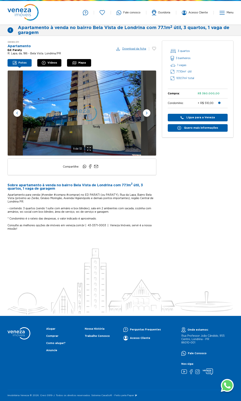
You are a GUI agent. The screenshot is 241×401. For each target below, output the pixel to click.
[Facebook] (191, 372)
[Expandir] (89, 149)
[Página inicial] (23, 13)
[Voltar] (10, 30)
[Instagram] (197, 372)
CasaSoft (106, 395)
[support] (161, 12)
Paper (132, 395)
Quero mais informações (197, 128)
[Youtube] (184, 372)
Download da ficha (131, 49)
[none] (82, 113)
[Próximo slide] (146, 113)
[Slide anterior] (17, 113)
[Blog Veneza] (208, 372)
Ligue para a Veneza (198, 117)
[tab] (20, 63)
